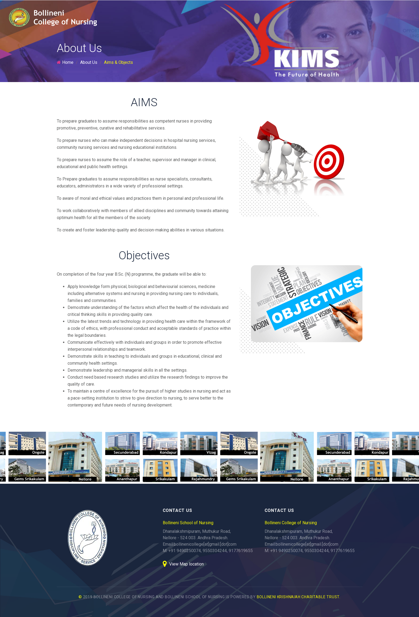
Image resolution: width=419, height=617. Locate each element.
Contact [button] (397, 17)
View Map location (183, 564)
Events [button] (372, 17)
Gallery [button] (347, 17)
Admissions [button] (289, 17)
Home (196, 17)
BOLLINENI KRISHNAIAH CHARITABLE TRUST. (298, 597)
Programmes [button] (253, 17)
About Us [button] (220, 17)
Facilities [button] (320, 17)
